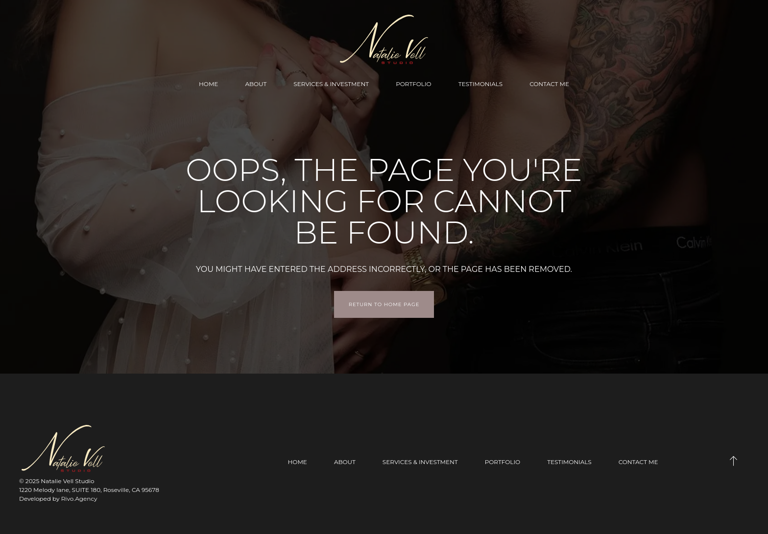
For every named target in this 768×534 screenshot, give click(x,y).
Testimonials (480, 84)
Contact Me (549, 84)
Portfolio (413, 84)
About (255, 84)
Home (208, 84)
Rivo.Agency (79, 498)
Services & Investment (331, 84)
